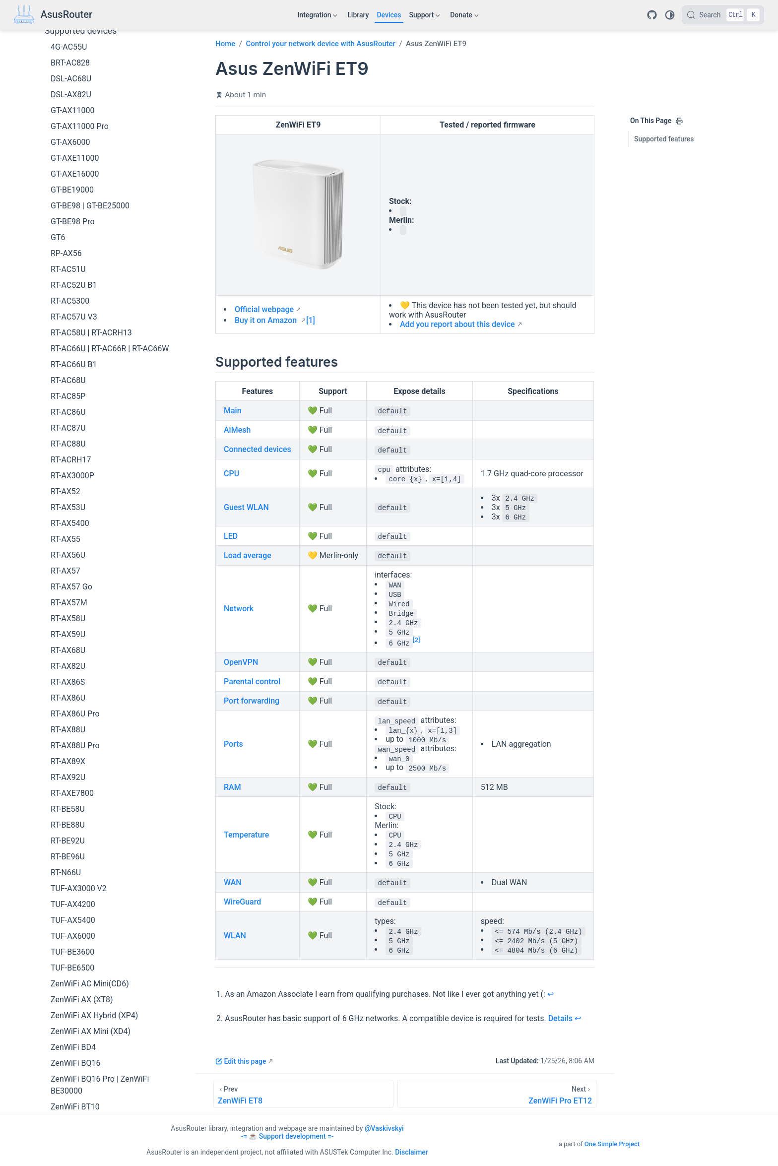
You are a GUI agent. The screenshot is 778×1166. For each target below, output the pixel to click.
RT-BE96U (68, 713)
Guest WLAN (246, 507)
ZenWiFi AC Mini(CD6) (90, 840)
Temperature (246, 835)
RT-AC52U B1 (74, 141)
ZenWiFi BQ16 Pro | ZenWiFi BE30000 (100, 941)
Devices (389, 15)
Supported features (664, 139)
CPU (231, 473)
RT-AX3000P (72, 332)
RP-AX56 (66, 110)
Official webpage (264, 309)
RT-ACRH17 (71, 316)
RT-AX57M (69, 459)
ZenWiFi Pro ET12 (82, 1011)
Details (560, 1018)
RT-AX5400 (70, 380)
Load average (247, 555)
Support (425, 17)
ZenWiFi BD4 (73, 903)
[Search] (723, 14)
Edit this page (240, 1061)
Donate (464, 17)
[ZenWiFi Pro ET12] (496, 1094)
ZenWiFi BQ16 (76, 919)
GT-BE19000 (72, 46)
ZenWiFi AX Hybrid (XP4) (94, 872)
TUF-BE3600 (72, 808)
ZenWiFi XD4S (76, 1058)
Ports (233, 744)
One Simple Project (612, 1144)
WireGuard (242, 902)
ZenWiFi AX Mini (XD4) (90, 888)
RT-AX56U (68, 411)
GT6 (58, 94)
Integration (317, 17)
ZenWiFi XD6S (76, 1106)
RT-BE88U (68, 681)
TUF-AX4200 (73, 761)
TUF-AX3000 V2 (79, 745)
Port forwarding (251, 701)
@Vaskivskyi (384, 1128)
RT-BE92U (68, 697)
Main (233, 410)
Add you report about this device (457, 324)
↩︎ (550, 994)
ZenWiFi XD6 (73, 1090)
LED (231, 536)
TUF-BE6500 (72, 824)
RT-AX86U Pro (75, 570)
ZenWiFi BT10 (75, 963)
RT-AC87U (68, 284)
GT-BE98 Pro (73, 78)
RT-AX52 (65, 348)
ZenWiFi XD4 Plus (82, 1042)
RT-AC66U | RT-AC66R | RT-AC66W (110, 205)
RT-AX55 (65, 395)
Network (239, 608)
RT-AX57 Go (71, 443)
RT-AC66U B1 (74, 221)
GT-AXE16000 (75, 30)
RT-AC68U (68, 237)
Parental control (252, 681)
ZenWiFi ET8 (73, 979)
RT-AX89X (68, 618)
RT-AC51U (68, 125)
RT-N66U (66, 729)
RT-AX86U (68, 554)
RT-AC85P (68, 253)
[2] (416, 640)
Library (358, 15)
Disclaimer (411, 1152)
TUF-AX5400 (73, 776)
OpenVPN (241, 662)
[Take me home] (53, 15)
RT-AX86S (68, 538)
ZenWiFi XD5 (73, 1074)
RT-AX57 (65, 427)
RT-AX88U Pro (75, 602)
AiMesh (237, 430)
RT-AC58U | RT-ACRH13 (91, 189)
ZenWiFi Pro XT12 (82, 1027)
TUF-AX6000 (73, 792)
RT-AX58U (68, 475)
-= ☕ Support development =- (287, 1136)
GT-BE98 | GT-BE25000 (90, 62)
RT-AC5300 (70, 157)
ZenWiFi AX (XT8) (82, 856)
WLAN (235, 935)
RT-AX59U (68, 491)
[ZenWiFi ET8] (303, 1094)
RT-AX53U (68, 364)
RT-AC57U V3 (74, 173)
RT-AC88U (68, 300)
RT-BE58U (68, 665)
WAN (233, 882)
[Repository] (652, 15)
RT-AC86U (68, 268)
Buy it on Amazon (267, 320)
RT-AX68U (68, 507)
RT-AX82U (68, 522)
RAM (232, 787)
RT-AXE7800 (72, 649)
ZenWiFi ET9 (73, 995)
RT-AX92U (68, 634)
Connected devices (257, 449)
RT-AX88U (68, 586)
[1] (310, 320)
